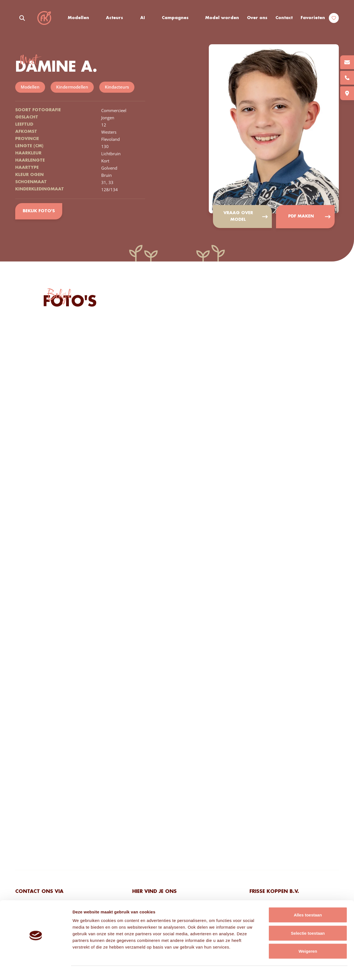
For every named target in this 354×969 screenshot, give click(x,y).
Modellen (78, 18)
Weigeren (307, 932)
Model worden (222, 18)
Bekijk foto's (38, 211)
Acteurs (114, 18)
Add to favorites (326, 56)
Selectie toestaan (308, 914)
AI (142, 18)
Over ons (257, 18)
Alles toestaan (308, 896)
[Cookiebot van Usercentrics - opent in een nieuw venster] (36, 958)
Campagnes (175, 18)
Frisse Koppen (44, 18)
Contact (284, 18)
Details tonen (299, 958)
